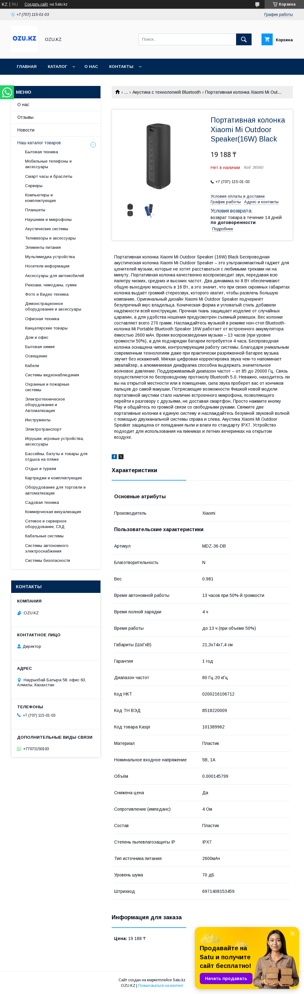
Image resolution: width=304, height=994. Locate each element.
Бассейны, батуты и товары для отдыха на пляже (56, 456)
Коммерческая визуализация (53, 511)
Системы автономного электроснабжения (47, 548)
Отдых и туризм (40, 468)
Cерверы (33, 185)
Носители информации (47, 266)
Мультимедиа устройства (50, 256)
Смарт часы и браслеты (48, 176)
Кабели (32, 365)
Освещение (36, 356)
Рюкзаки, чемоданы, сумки (51, 285)
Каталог (57, 66)
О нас (91, 66)
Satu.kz (179, 980)
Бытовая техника (41, 152)
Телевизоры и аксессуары (50, 238)
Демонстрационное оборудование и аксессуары (53, 306)
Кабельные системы (44, 536)
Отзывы (25, 117)
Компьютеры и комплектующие (40, 198)
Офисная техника (42, 318)
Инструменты (38, 420)
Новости (25, 130)
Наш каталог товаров (39, 142)
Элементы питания (43, 247)
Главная (27, 66)
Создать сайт (36, 4)
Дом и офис (36, 337)
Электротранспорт (43, 429)
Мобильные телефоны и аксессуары (48, 164)
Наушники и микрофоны (48, 219)
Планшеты (35, 210)
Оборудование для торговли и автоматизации (55, 490)
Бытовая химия (40, 346)
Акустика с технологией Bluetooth (166, 92)
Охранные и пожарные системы (47, 387)
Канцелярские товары (46, 328)
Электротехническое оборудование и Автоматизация (45, 405)
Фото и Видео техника (47, 294)
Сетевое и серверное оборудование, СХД (45, 524)
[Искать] (244, 39)
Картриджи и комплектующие (53, 478)
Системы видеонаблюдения (52, 375)
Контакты (121, 66)
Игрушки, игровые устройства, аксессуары (54, 441)
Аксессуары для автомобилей (54, 275)
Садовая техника (42, 502)
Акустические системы (46, 228)
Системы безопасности (47, 560)
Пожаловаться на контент (160, 985)
